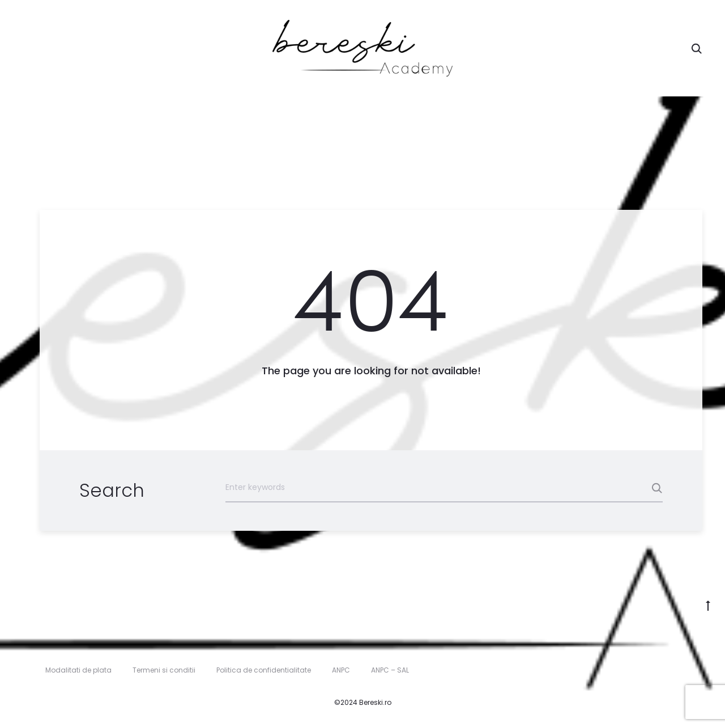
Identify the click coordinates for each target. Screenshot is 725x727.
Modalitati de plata (78, 670)
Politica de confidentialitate (263, 670)
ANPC (341, 670)
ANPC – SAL (390, 670)
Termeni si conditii (164, 670)
